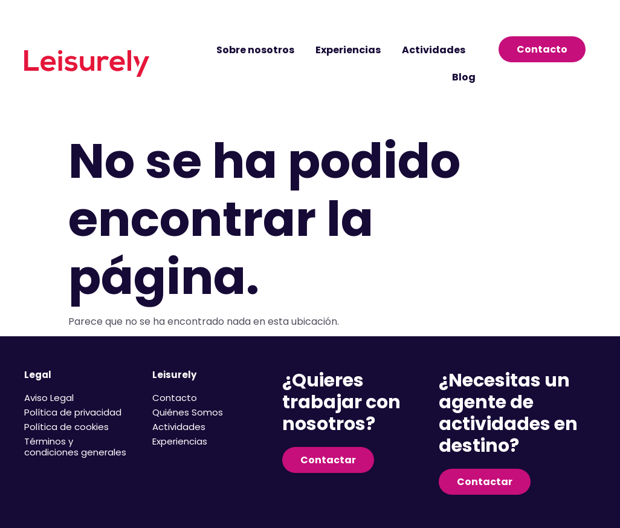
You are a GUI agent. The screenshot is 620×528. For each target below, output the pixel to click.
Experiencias (348, 50)
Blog (464, 77)
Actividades (433, 50)
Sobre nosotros (255, 50)
